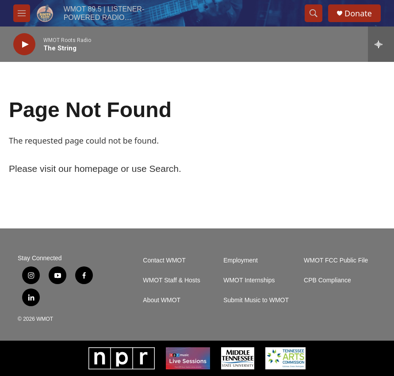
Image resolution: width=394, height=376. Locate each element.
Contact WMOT (164, 260)
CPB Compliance (327, 280)
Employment (240, 260)
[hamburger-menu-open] (21, 13)
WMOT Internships (249, 280)
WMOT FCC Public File (336, 260)
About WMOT (161, 300)
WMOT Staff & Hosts (171, 280)
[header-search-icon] (313, 13)
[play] (24, 44)
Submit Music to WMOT (256, 300)
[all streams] (381, 44)
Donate (358, 13)
